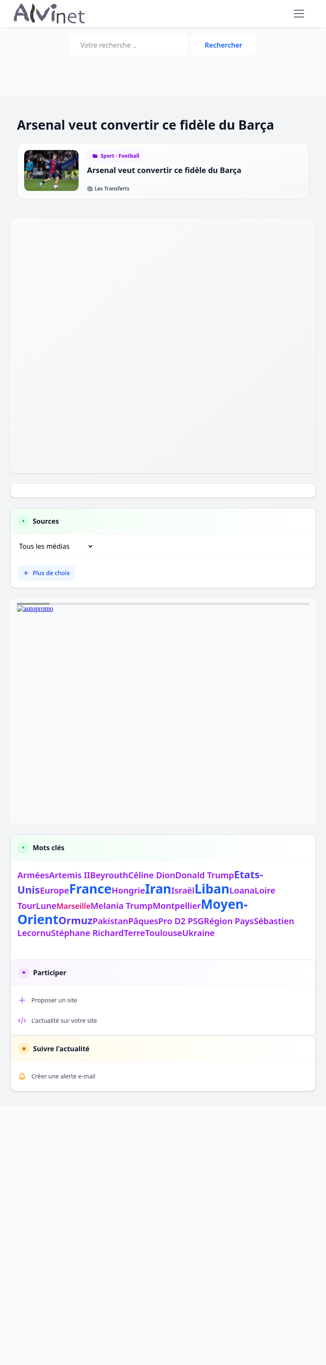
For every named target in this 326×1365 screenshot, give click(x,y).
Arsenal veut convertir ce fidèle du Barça (164, 170)
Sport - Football (120, 156)
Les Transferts (108, 188)
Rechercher (223, 45)
